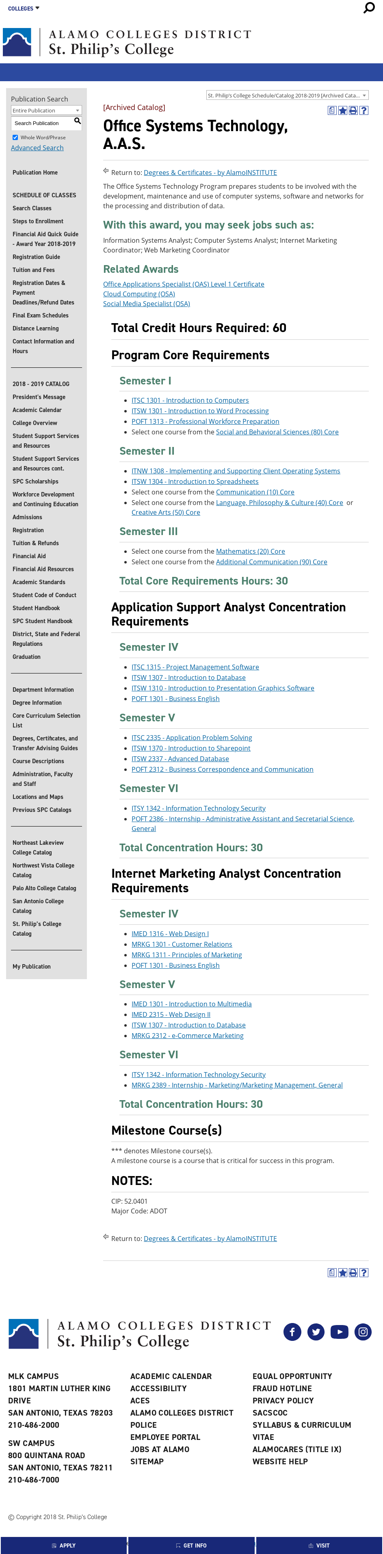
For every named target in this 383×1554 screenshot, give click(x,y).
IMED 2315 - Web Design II (171, 1014)
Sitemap (147, 1461)
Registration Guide (36, 257)
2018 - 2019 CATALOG (41, 384)
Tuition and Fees (34, 270)
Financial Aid (29, 556)
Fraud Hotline (282, 1388)
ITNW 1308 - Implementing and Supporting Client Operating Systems (236, 470)
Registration (28, 530)
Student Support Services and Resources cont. (46, 464)
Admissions (27, 517)
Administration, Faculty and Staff (43, 779)
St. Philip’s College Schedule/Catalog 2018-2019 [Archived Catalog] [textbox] (286, 95)
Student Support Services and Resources (46, 441)
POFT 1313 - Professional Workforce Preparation (205, 421)
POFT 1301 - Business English (176, 698)
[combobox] (287, 95)
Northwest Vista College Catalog (43, 870)
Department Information (43, 690)
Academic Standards (39, 582)
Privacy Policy (283, 1400)
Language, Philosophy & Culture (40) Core (279, 502)
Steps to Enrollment (38, 221)
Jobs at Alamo (159, 1449)
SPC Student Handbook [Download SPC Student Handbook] (43, 621)
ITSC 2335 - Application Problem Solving (192, 737)
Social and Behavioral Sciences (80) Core (277, 431)
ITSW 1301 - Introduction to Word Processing (200, 410)
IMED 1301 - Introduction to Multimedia (192, 1003)
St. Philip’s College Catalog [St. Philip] (37, 929)
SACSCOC (270, 1412)
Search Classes (32, 208)
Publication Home (35, 172)
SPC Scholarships (35, 481)
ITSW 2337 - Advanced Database (180, 758)
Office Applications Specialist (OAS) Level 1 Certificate (183, 284)
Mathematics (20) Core (250, 551)
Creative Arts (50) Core (166, 512)
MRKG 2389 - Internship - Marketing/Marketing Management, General (237, 1085)
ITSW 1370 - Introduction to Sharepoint (191, 748)
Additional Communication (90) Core (271, 561)
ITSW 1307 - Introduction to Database (189, 677)
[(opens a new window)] (332, 110)
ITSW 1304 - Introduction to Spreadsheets (195, 481)
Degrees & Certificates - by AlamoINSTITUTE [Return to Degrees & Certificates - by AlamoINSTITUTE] (210, 172)
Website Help (280, 1461)
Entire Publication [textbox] (34, 110)
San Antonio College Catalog (38, 906)
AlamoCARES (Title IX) (297, 1449)
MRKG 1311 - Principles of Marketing (187, 954)
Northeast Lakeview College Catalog (38, 848)
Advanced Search (37, 147)
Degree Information (37, 703)
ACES (140, 1400)
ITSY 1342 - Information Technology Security (199, 808)
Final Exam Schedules (41, 315)
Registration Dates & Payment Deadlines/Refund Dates (43, 292)
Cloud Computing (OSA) (139, 293)
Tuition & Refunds (36, 543)
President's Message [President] (39, 397)
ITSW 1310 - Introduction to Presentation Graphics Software (223, 688)
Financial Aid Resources (43, 569)
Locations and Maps (38, 797)
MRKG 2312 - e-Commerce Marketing (188, 1035)
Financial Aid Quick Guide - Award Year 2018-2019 (45, 239)
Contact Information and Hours (43, 346)
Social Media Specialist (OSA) (146, 303)
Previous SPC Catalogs (42, 810)
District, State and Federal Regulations (46, 639)
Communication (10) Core (255, 492)
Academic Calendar (37, 410)
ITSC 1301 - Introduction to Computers (190, 400)
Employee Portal (165, 1437)
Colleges (20, 9)
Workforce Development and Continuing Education (45, 499)
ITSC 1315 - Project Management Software (195, 667)
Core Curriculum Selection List (46, 721)
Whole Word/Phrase (43, 137)
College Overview (35, 423)
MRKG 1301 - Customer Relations (182, 944)
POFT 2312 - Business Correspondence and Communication (223, 769)
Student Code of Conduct (44, 595)
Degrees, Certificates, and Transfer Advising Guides (45, 743)
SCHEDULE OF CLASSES (44, 195)
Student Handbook (36, 608)
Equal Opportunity (293, 1376)
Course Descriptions (38, 761)
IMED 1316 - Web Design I (170, 933)
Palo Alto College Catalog (44, 888)
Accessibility (158, 1388)
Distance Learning (36, 328)
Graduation (27, 657)
